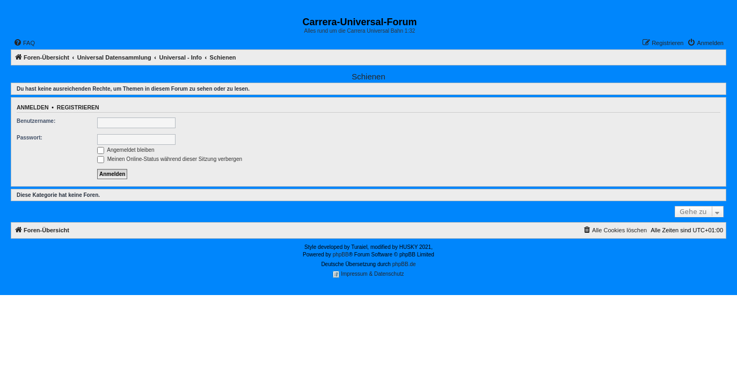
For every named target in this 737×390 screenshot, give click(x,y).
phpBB (341, 254)
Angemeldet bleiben (126, 150)
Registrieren (78, 107)
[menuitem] (24, 42)
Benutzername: (36, 121)
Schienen (368, 76)
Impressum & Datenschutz (368, 274)
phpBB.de (404, 264)
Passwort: (29, 138)
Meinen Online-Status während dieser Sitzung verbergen (169, 159)
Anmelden (33, 107)
